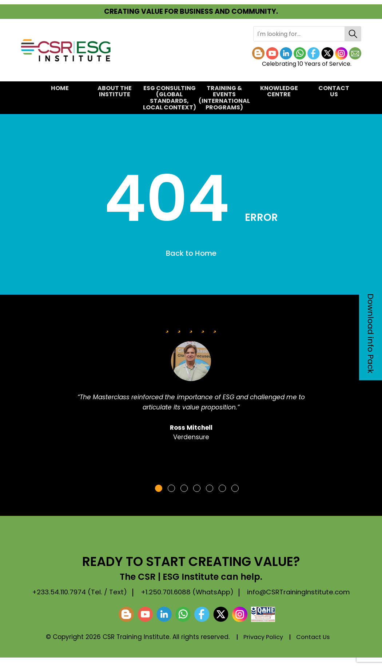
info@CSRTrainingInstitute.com (80, 602)
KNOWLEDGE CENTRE (279, 91)
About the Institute (115, 91)
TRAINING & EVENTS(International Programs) (224, 98)
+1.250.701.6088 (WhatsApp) (191, 592)
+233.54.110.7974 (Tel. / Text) (77, 592)
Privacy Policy (262, 646)
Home (60, 88)
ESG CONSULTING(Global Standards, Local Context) (169, 98)
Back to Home (191, 253)
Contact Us (333, 91)
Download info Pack (370, 333)
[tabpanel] (191, 384)
